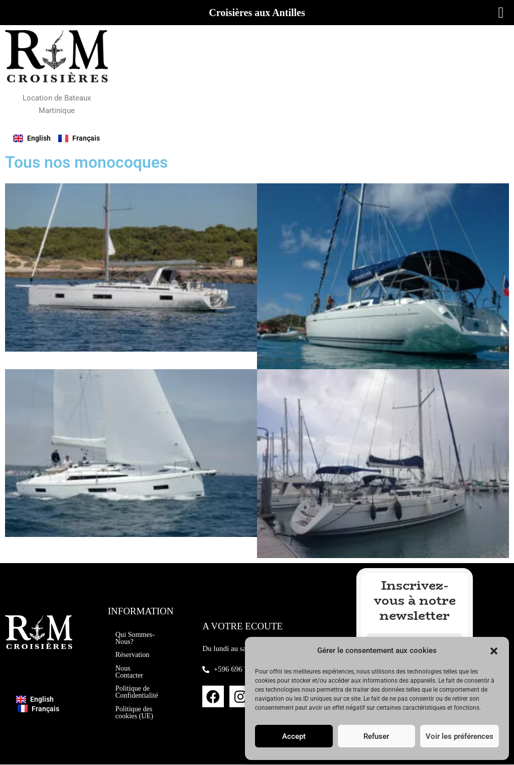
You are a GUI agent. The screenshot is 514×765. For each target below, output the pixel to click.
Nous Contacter (130, 671)
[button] (494, 651)
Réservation (133, 654)
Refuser (376, 736)
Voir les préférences (459, 736)
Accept (294, 736)
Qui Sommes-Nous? (129, 632)
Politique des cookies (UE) (135, 717)
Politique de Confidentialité (138, 692)
